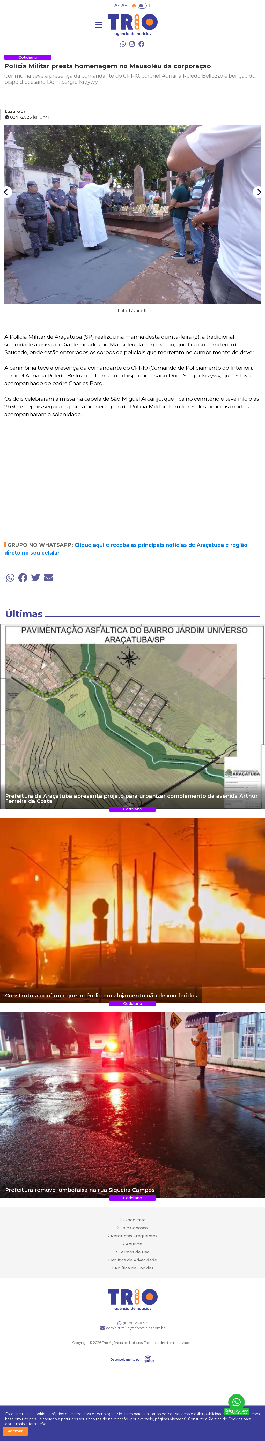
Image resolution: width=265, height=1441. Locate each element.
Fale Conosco (134, 1227)
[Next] (258, 192)
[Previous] (6, 192)
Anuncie (134, 1243)
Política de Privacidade (134, 1259)
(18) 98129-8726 (132, 1323)
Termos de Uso (134, 1251)
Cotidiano (27, 57)
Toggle (142, 6)
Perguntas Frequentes (134, 1235)
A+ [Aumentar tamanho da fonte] (124, 5)
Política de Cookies (225, 1419)
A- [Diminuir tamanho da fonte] (116, 5)
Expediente (134, 1219)
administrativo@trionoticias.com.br (132, 1327)
